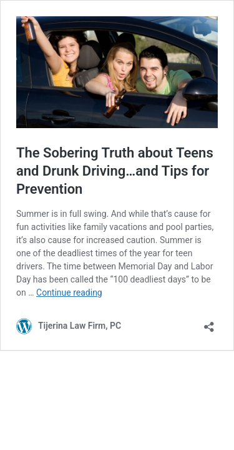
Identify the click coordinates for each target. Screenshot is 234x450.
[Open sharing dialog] (209, 322)
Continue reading (69, 293)
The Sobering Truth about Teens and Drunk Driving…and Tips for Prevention (114, 170)
